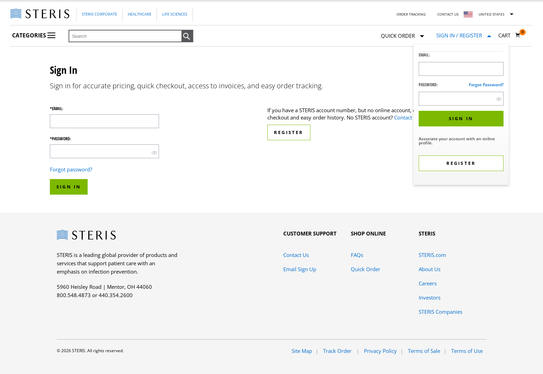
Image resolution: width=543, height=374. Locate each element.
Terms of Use (467, 350)
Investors (429, 297)
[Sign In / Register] (463, 35)
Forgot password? (486, 85)
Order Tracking (411, 14)
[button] (187, 36)
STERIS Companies (440, 311)
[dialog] (461, 115)
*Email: (56, 109)
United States (491, 14)
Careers (428, 283)
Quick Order (402, 36)
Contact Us (448, 14)
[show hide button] (499, 99)
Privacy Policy (380, 350)
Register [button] (289, 132)
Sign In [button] (68, 187)
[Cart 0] (509, 35)
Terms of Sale (424, 350)
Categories (33, 35)
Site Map (302, 350)
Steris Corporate (99, 14)
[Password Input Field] (461, 99)
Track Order (338, 350)
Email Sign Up (299, 269)
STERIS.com (432, 254)
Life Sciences (174, 14)
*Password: (60, 139)
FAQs (357, 254)
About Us (429, 269)
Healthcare (139, 14)
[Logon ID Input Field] (461, 69)
